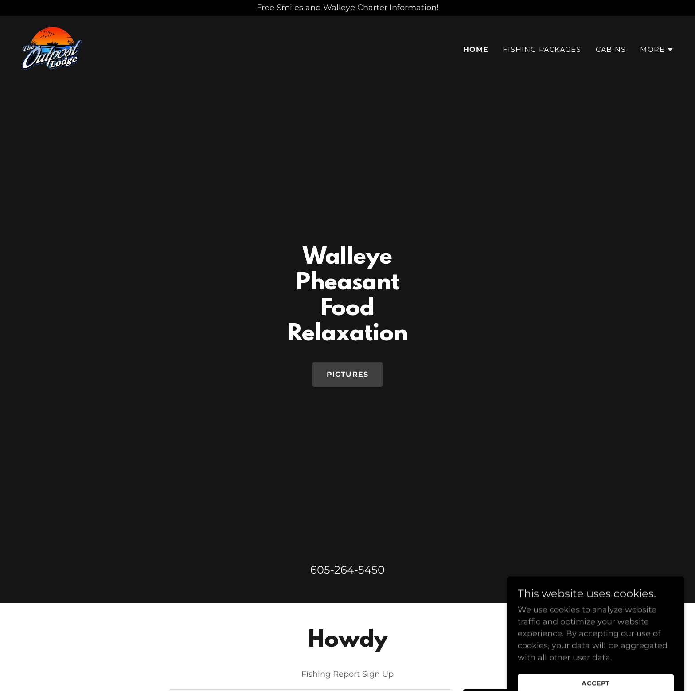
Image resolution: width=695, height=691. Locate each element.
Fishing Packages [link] (542, 49)
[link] (52, 48)
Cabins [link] (611, 49)
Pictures (347, 374)
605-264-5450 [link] (347, 569)
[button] (657, 49)
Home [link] (476, 49)
